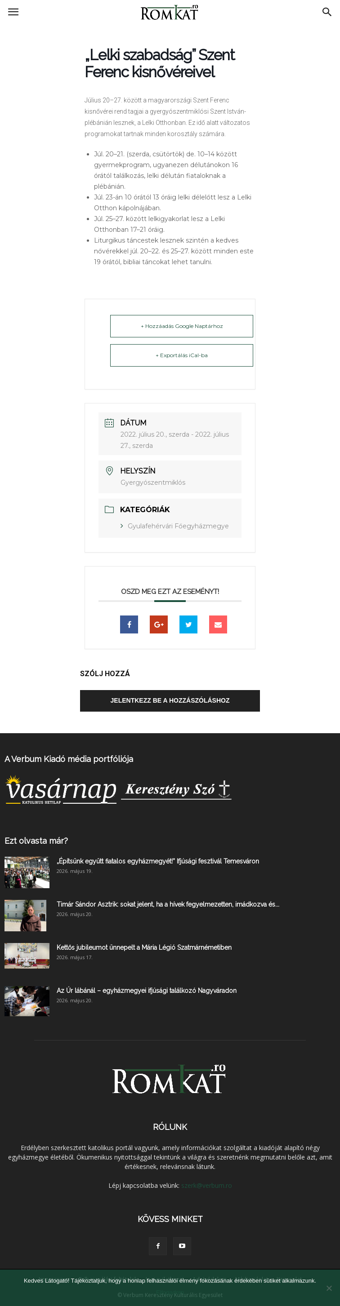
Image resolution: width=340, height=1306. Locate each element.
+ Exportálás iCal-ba (182, 355)
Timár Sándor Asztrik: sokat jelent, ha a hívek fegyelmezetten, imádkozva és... (168, 904)
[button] (327, 12)
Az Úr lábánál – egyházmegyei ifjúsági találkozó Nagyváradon (147, 990)
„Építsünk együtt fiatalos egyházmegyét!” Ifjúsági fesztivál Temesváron (158, 861)
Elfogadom (170, 1292)
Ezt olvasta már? (36, 841)
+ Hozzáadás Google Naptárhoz (182, 326)
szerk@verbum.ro (206, 1185)
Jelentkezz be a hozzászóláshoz (170, 700)
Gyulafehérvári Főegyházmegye (178, 526)
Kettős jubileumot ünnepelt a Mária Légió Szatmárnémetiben (144, 947)
